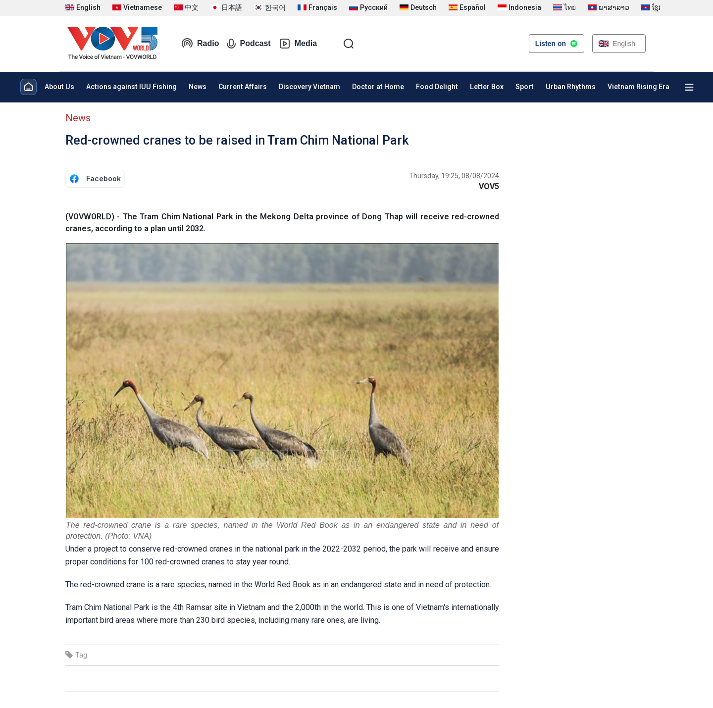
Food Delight (437, 87)
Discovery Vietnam (309, 87)
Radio (200, 44)
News (197, 87)
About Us (59, 87)
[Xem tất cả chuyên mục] (689, 87)
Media (298, 44)
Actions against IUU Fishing (131, 87)
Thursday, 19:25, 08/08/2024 (454, 176)
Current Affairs (242, 87)
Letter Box (487, 87)
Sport (524, 87)
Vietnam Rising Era (638, 87)
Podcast (248, 44)
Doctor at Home (378, 87)
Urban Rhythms (571, 87)
